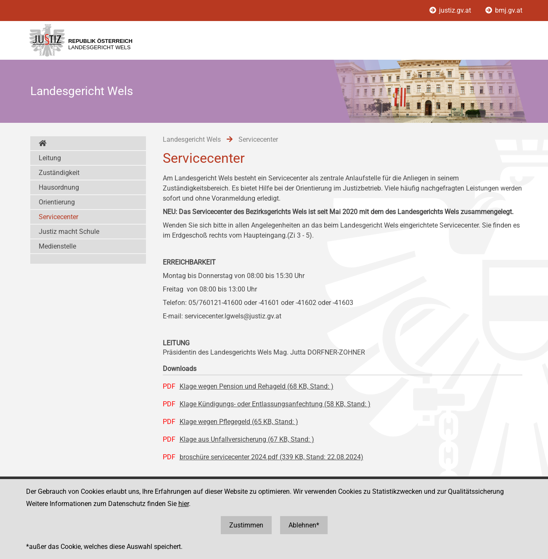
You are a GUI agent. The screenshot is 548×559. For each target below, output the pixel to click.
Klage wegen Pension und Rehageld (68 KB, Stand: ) (257, 386)
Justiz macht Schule (69, 232)
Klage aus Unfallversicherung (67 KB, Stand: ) (247, 439)
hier (183, 504)
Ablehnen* (304, 525)
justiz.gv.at (451, 10)
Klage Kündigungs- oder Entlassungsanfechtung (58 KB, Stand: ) (275, 404)
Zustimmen (246, 525)
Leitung (50, 158)
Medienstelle (57, 246)
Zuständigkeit (59, 173)
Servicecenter (58, 217)
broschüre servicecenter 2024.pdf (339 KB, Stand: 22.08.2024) (271, 457)
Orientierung (57, 202)
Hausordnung (59, 187)
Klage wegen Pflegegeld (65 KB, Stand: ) (239, 422)
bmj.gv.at (503, 10)
